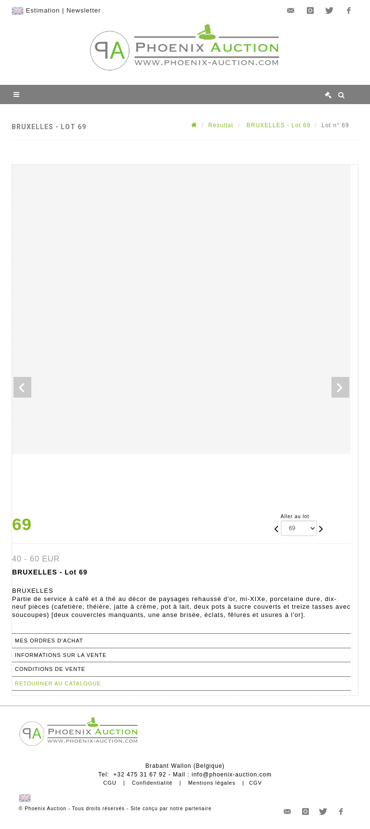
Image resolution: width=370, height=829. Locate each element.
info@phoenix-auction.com (232, 774)
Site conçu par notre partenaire (171, 808)
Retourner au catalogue (58, 683)
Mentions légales (212, 783)
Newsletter (83, 10)
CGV (255, 783)
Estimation (43, 10)
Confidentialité (152, 783)
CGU (109, 783)
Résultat (220, 125)
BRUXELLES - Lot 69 (277, 125)
